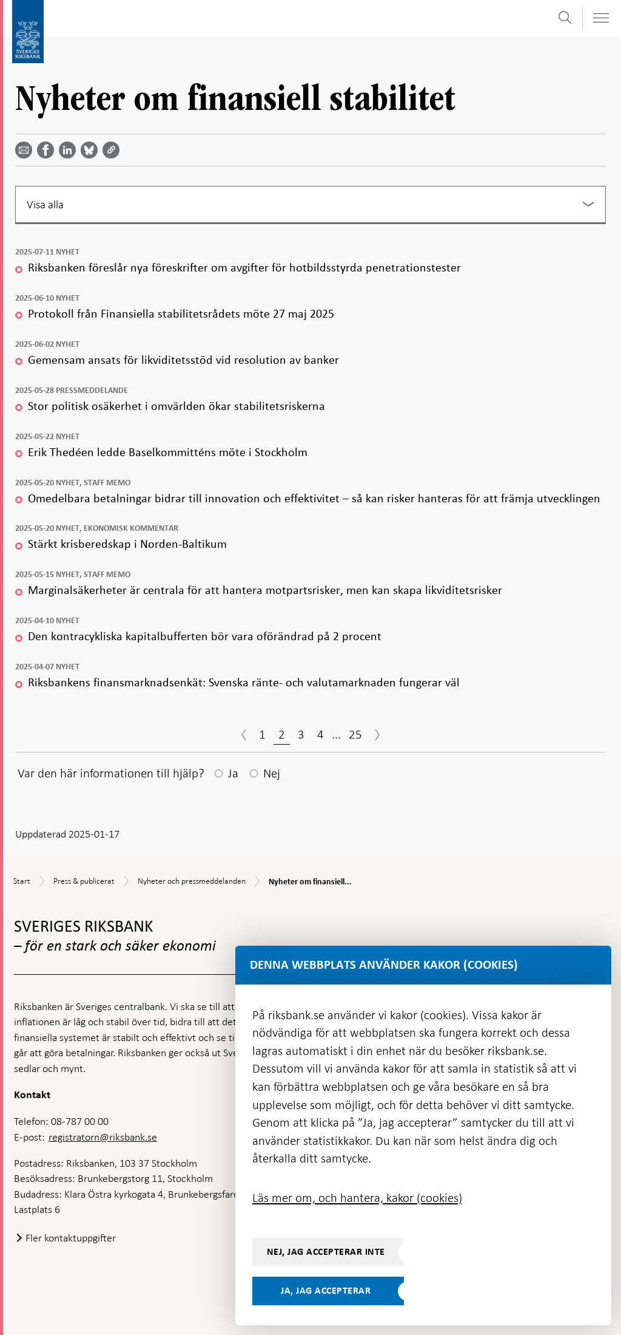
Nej (271, 773)
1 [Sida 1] (262, 734)
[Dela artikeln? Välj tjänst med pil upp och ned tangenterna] (69, 150)
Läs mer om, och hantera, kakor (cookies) (357, 1198)
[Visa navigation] (600, 18)
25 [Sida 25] (355, 734)
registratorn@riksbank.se (103, 1137)
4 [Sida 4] (320, 734)
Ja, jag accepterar (326, 1291)
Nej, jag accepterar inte (326, 1252)
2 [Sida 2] (281, 734)
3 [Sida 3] (301, 734)
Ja (233, 773)
